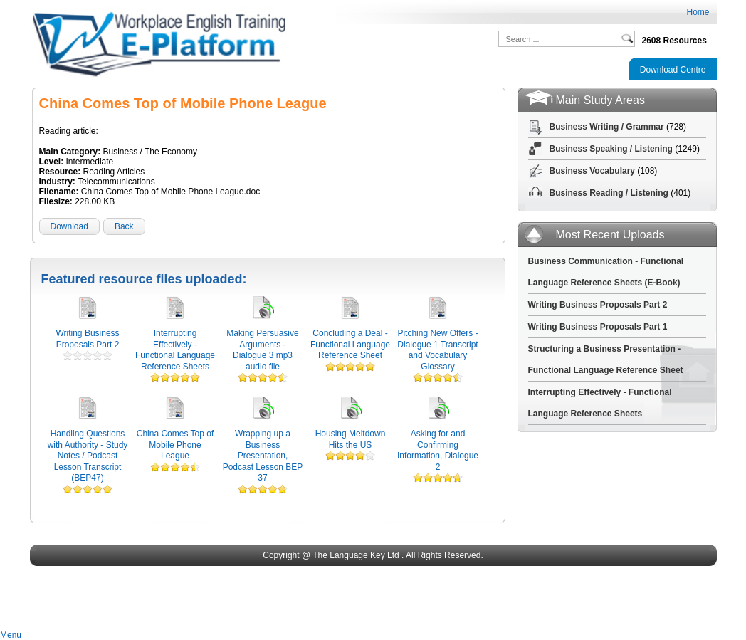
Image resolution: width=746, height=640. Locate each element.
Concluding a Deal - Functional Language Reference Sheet (350, 344)
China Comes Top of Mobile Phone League (175, 445)
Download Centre (673, 70)
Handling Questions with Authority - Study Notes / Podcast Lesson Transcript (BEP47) (88, 456)
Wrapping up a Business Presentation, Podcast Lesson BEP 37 (263, 456)
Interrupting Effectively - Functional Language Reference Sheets (175, 350)
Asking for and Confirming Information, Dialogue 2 (437, 450)
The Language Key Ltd (355, 555)
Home (697, 12)
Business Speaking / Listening (611, 149)
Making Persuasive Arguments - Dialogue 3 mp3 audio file (262, 350)
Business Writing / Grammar (607, 127)
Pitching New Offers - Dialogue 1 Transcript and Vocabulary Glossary (437, 350)
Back (124, 226)
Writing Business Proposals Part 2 (87, 339)
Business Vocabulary (593, 171)
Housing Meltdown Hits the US (350, 439)
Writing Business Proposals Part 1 (598, 327)
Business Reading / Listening (609, 193)
